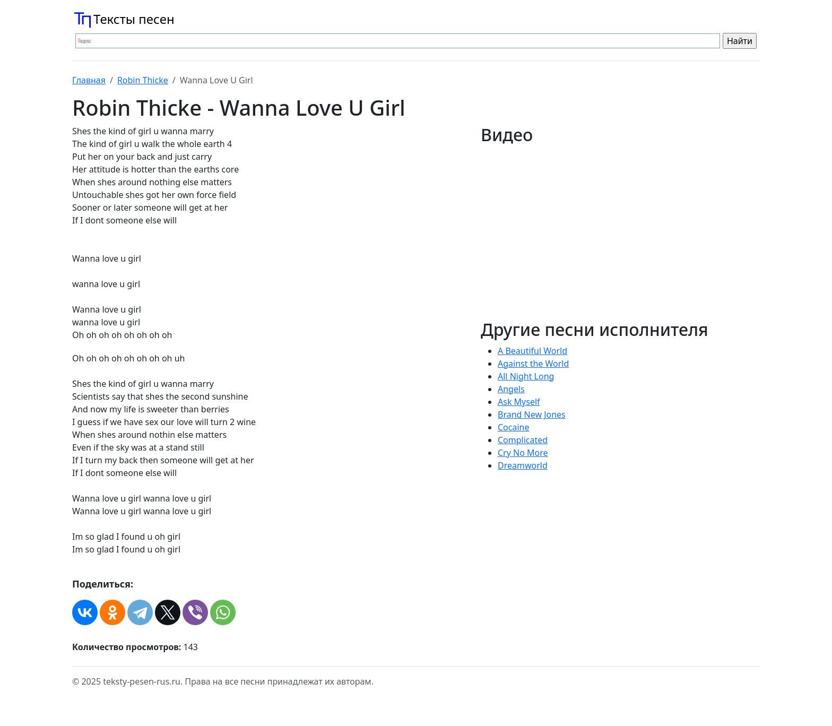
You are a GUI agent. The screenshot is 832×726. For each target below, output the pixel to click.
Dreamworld (523, 465)
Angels (511, 389)
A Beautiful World (532, 351)
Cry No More (523, 453)
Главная (89, 80)
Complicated (523, 440)
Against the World (533, 363)
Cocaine (514, 427)
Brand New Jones (532, 414)
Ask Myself (519, 402)
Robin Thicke (142, 80)
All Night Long (526, 376)
